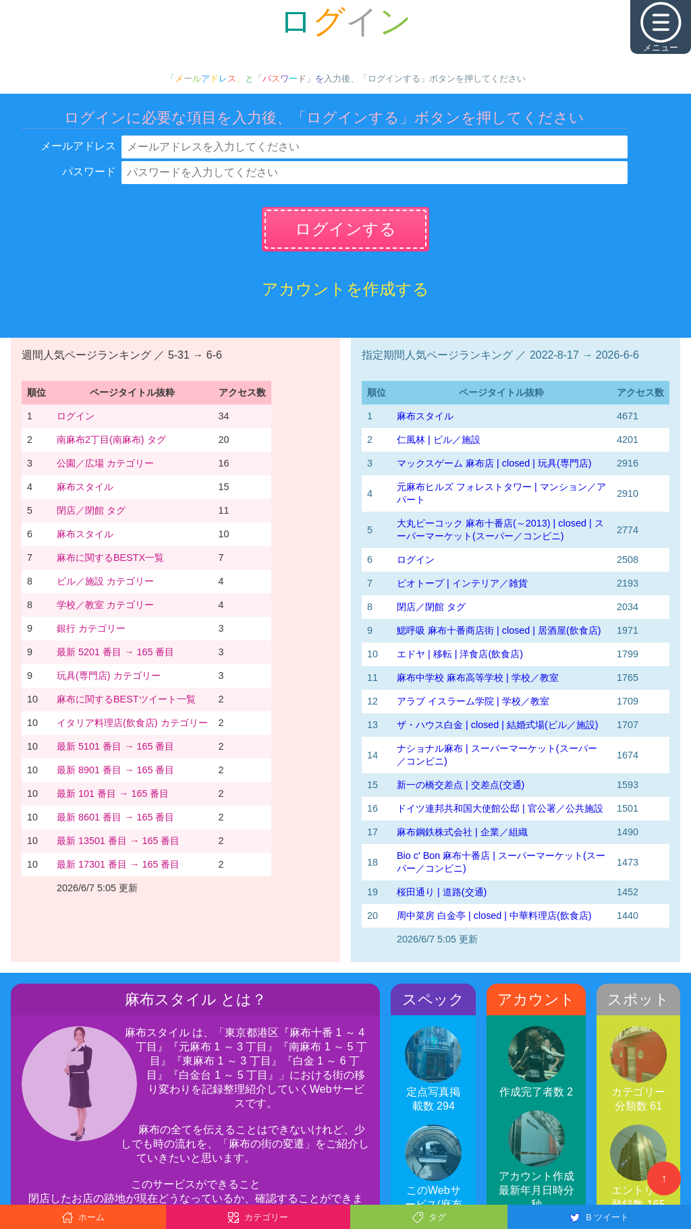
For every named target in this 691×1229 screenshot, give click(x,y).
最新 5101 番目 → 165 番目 (115, 746)
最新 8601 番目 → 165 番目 (115, 817)
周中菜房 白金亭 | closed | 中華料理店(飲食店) (494, 915)
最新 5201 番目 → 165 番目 (115, 652)
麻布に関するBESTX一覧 (110, 557)
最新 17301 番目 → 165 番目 (118, 864)
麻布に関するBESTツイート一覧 (126, 699)
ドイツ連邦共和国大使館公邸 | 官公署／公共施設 (500, 808)
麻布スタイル (85, 486)
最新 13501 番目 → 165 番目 (118, 840)
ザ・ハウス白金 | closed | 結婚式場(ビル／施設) (498, 724)
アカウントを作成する (345, 289)
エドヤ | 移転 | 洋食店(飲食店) (460, 654)
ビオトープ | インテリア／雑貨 (462, 583)
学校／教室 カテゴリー (105, 604)
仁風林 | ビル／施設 (438, 439)
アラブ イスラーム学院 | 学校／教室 (473, 701)
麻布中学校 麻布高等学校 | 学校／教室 (478, 677)
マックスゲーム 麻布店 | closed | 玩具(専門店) (494, 463)
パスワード (89, 171)
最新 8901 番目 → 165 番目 (115, 770)
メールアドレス (78, 146)
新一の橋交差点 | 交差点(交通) (460, 784)
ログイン (75, 416)
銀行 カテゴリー (91, 628)
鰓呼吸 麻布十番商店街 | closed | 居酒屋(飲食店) (499, 630)
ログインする (345, 229)
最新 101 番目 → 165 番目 (113, 793)
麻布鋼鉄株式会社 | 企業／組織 (462, 832)
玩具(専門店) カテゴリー (109, 675)
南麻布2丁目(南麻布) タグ (111, 439)
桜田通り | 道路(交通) (442, 892)
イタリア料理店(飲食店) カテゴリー (132, 722)
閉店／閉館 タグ (91, 510)
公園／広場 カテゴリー (105, 463)
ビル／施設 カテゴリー (105, 581)
